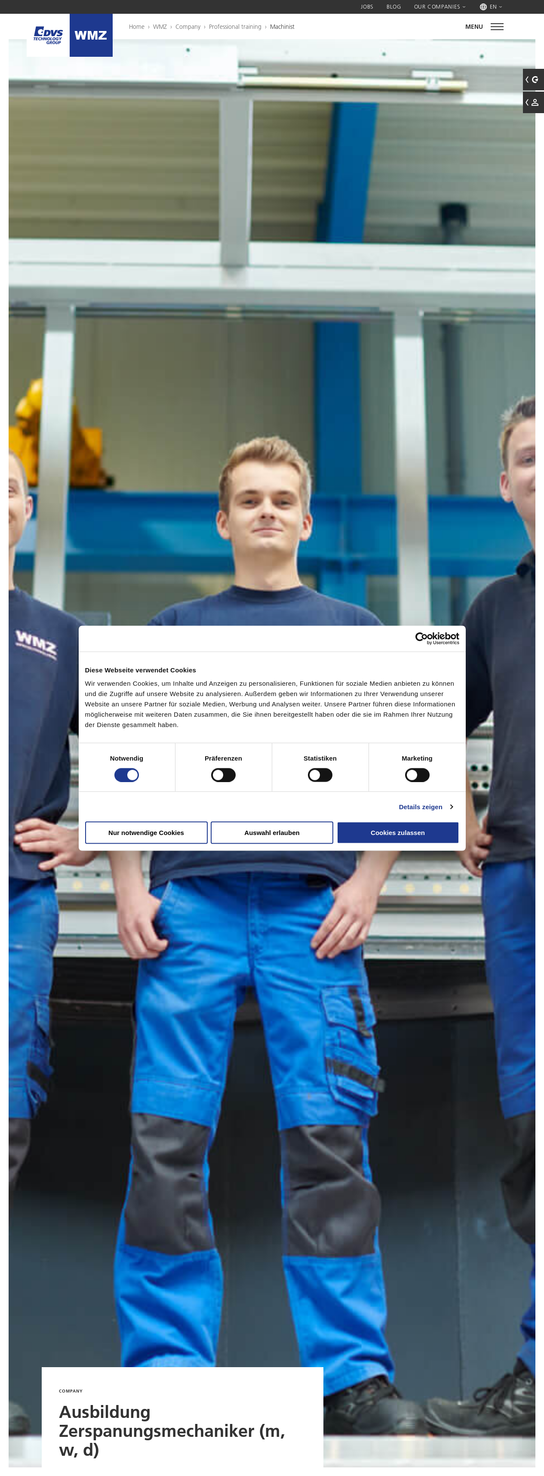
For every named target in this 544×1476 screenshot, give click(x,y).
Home (136, 27)
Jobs (367, 6)
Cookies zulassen (398, 832)
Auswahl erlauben (271, 832)
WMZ (160, 27)
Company (187, 27)
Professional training (235, 27)
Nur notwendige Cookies (146, 832)
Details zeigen (421, 806)
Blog (394, 6)
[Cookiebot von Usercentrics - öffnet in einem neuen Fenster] (421, 638)
